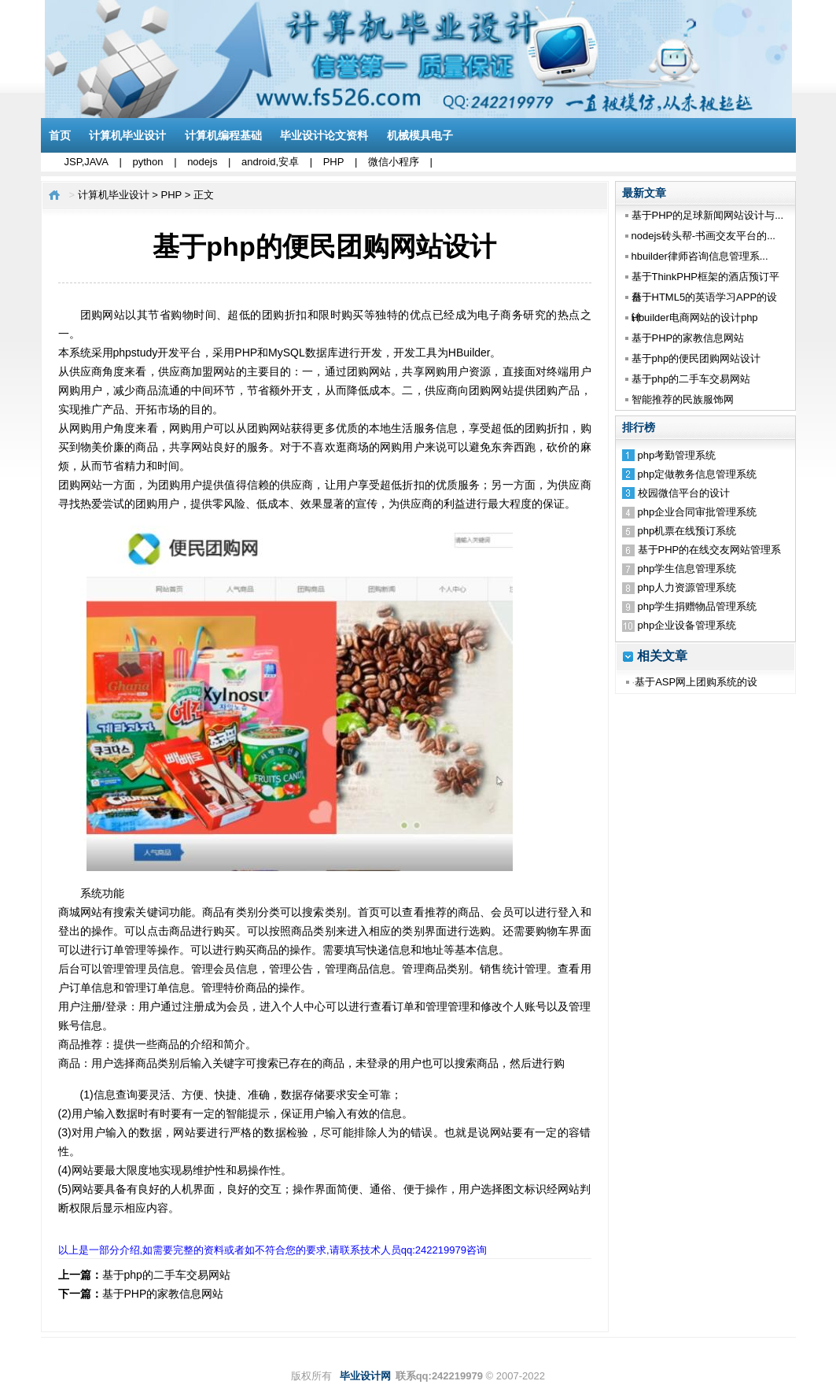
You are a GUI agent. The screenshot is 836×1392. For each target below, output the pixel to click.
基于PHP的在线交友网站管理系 (710, 550)
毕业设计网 (365, 1376)
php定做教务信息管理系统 (697, 474)
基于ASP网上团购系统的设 (696, 682)
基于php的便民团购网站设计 (696, 358)
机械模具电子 (420, 135)
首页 (60, 135)
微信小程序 (393, 162)
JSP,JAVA (86, 162)
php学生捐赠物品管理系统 (697, 606)
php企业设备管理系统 (687, 625)
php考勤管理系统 (677, 455)
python (147, 162)
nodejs (202, 162)
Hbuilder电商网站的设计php (695, 317)
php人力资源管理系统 (687, 587)
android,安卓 (270, 162)
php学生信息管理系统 (687, 568)
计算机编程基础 (223, 135)
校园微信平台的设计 (684, 493)
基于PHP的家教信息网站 (688, 338)
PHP (333, 162)
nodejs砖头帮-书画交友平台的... (703, 236)
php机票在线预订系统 (687, 531)
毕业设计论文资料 (324, 135)
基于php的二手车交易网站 (691, 379)
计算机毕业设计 (127, 135)
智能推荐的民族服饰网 (683, 399)
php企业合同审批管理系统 (697, 512)
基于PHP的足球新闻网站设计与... (708, 215)
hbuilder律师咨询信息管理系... (700, 256)
